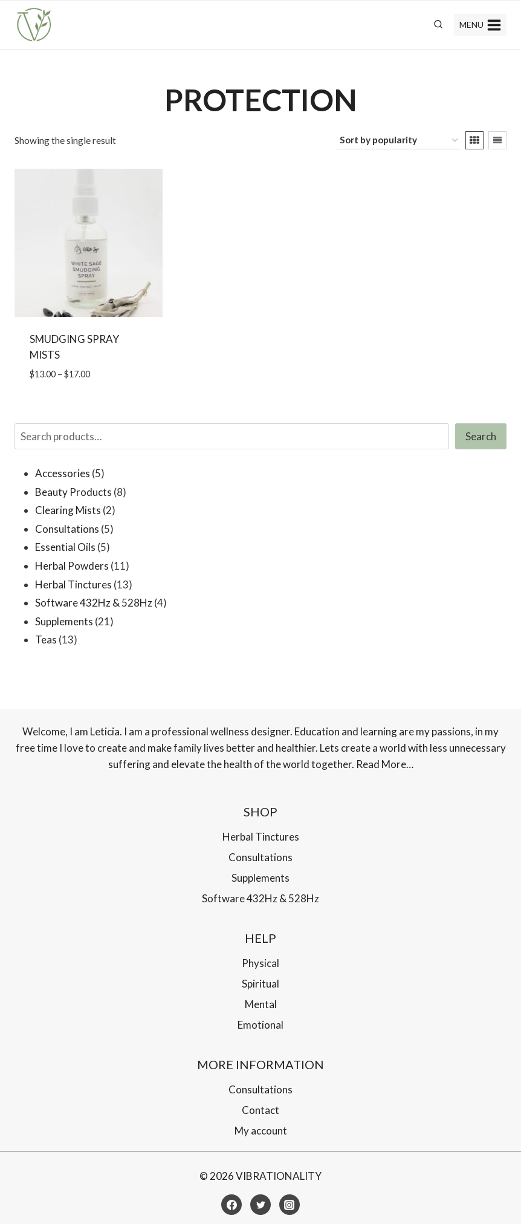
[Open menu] (480, 25)
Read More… (384, 764)
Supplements (260, 877)
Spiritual (260, 983)
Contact (260, 1110)
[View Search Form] (438, 24)
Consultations (260, 857)
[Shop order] (399, 140)
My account (261, 1130)
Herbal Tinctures (260, 836)
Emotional (260, 1024)
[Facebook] (231, 1204)
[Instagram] (289, 1204)
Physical (260, 963)
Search (480, 436)
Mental (261, 1004)
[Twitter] (260, 1204)
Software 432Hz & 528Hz (260, 898)
